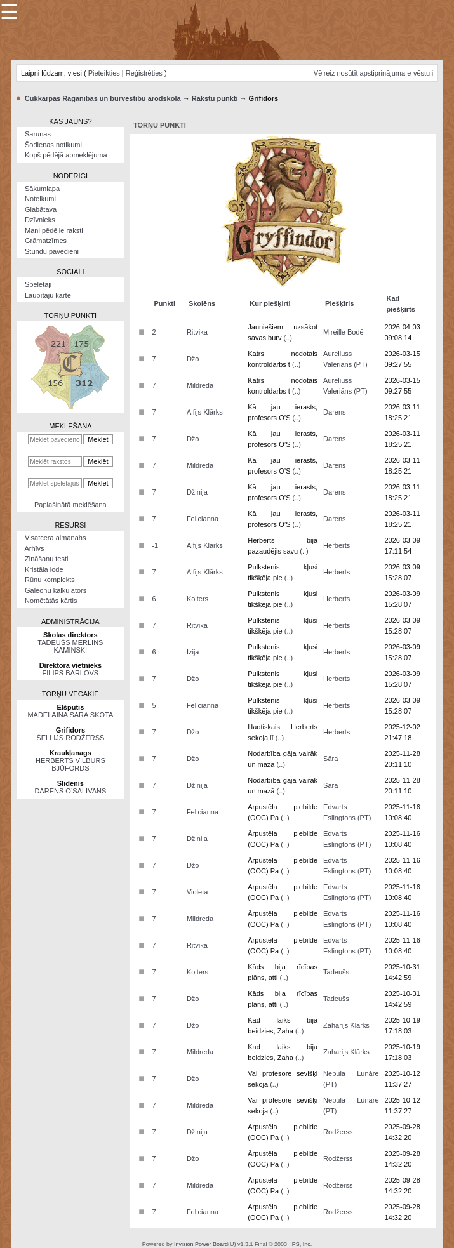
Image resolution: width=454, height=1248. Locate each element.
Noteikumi (40, 198)
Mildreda (200, 385)
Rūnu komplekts (50, 579)
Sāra (330, 758)
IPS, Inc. (301, 1244)
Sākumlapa (42, 188)
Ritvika (197, 332)
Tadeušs (336, 972)
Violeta (197, 892)
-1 (155, 545)
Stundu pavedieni (52, 251)
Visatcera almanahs (55, 537)
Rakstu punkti (215, 98)
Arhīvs (34, 548)
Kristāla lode (44, 569)
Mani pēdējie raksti (54, 230)
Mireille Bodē (343, 332)
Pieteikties (104, 73)
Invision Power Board (201, 1244)
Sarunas (38, 134)
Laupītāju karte (48, 295)
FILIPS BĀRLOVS (71, 673)
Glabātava (41, 209)
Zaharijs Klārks (346, 1025)
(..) (288, 338)
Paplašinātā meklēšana (70, 504)
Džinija (197, 492)
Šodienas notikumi (53, 145)
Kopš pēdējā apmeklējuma (66, 155)
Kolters (197, 598)
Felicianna (202, 518)
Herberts (336, 545)
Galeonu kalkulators (55, 590)
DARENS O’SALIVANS (70, 791)
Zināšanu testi (46, 558)
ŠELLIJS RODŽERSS (70, 737)
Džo (193, 358)
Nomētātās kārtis (51, 600)
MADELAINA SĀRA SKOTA (70, 715)
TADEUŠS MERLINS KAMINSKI (70, 646)
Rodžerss (337, 1132)
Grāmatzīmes (46, 240)
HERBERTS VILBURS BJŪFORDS (70, 764)
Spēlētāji (38, 284)
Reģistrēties (144, 73)
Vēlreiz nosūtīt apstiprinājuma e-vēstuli (373, 73)
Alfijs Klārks (205, 412)
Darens (334, 412)
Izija (193, 652)
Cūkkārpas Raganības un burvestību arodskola (103, 98)
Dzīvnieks (40, 219)
